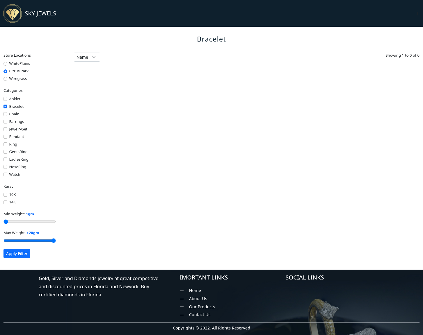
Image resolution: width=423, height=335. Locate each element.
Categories (13, 90)
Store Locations (17, 55)
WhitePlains (19, 63)
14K (12, 202)
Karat (8, 186)
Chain (14, 114)
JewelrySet (18, 129)
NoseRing (17, 166)
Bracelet (16, 106)
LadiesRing (19, 159)
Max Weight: (21, 232)
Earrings (16, 121)
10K (12, 194)
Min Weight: (18, 213)
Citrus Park (19, 71)
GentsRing (18, 151)
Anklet (15, 98)
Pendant (16, 136)
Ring (13, 144)
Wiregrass (18, 78)
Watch (14, 174)
